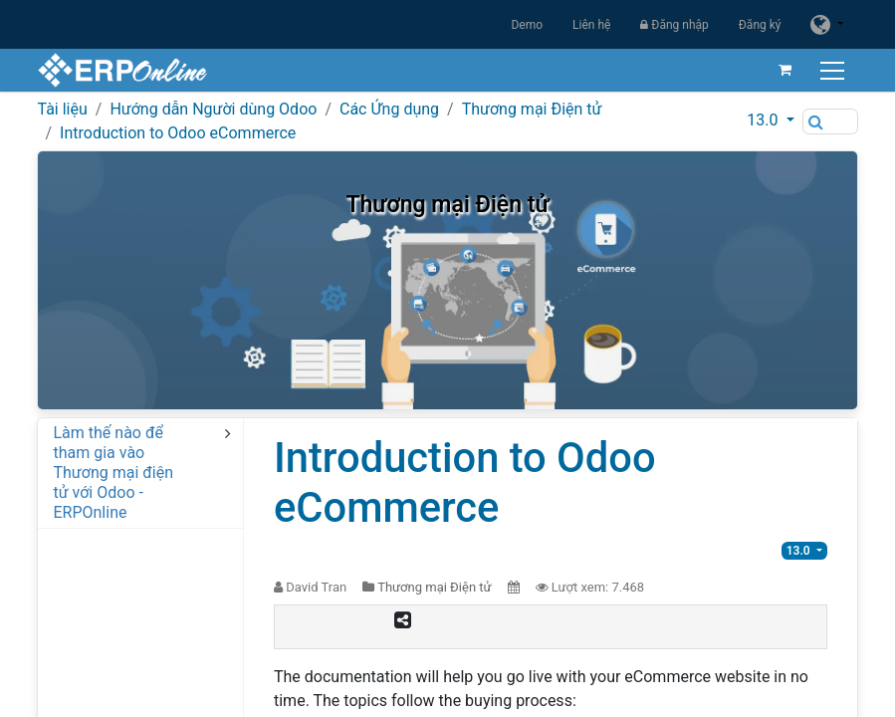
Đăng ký (760, 25)
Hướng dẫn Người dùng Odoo (213, 109)
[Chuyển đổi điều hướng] (834, 70)
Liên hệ (591, 25)
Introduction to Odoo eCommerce (178, 132)
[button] (770, 120)
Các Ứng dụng (389, 109)
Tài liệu (62, 109)
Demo (527, 25)
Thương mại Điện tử (532, 109)
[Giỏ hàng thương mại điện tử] (785, 70)
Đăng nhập (674, 25)
